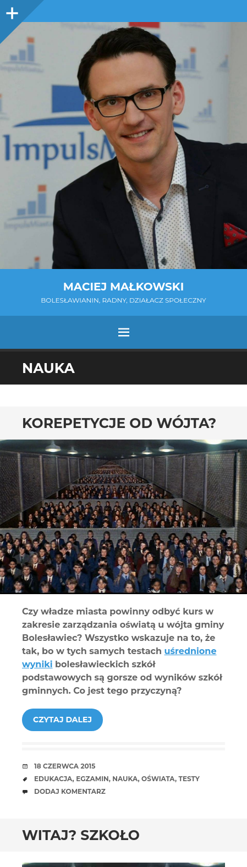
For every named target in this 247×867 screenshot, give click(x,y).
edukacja (53, 779)
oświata (158, 779)
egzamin (92, 779)
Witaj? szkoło (81, 835)
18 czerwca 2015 (64, 766)
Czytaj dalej (62, 720)
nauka (125, 779)
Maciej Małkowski (123, 286)
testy (189, 779)
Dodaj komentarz (70, 791)
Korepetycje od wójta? (119, 423)
